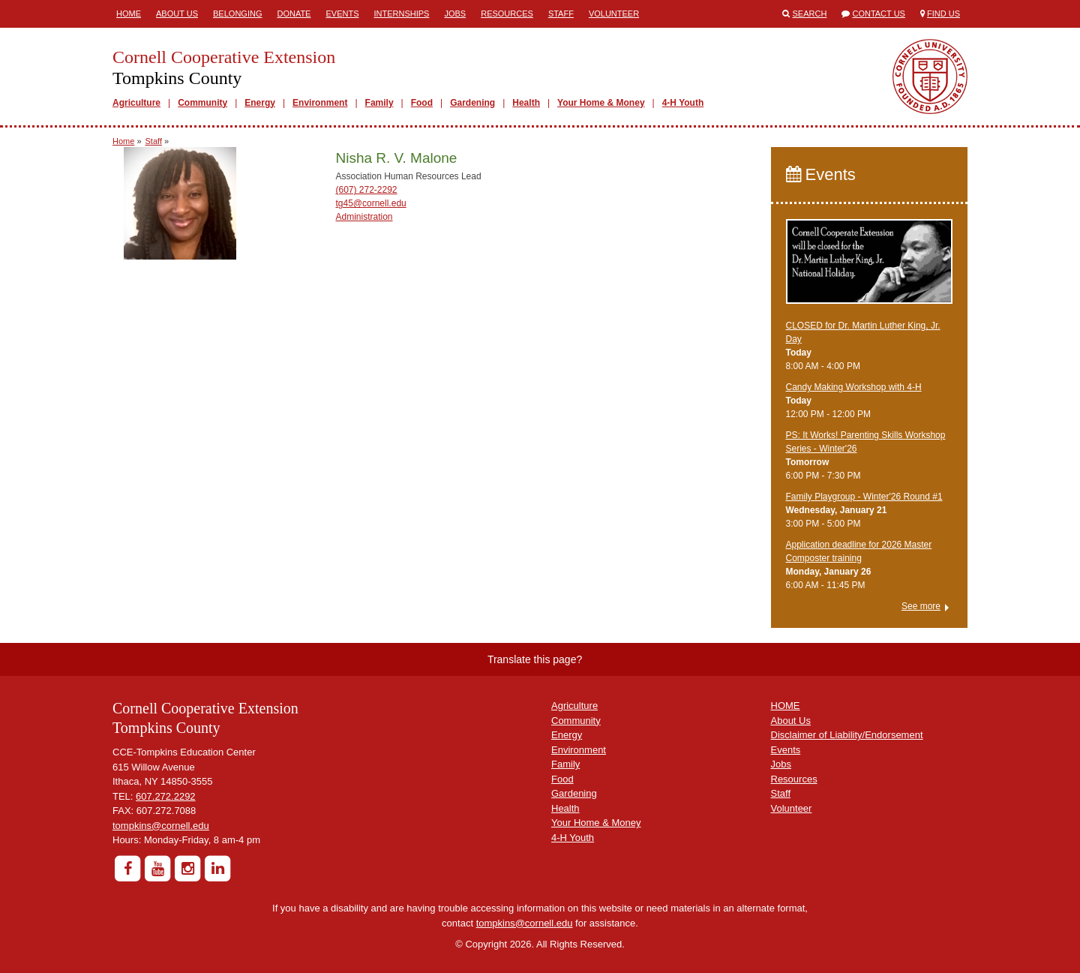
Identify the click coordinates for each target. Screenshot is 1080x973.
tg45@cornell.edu (370, 203)
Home (128, 13)
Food (422, 103)
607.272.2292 (166, 796)
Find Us (943, 13)
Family (379, 103)
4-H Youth (683, 103)
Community (202, 103)
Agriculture (136, 103)
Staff (561, 13)
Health (526, 103)
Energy (259, 103)
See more (921, 606)
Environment (319, 103)
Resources (507, 13)
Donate (293, 13)
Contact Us (878, 13)
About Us (177, 13)
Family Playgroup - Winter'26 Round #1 (864, 496)
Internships (401, 13)
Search (810, 13)
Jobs (455, 13)
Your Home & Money (600, 103)
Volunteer (614, 13)
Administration (363, 217)
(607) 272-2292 (366, 190)
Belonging (237, 13)
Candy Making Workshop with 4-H (854, 387)
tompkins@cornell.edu (160, 825)
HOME (785, 705)
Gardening (472, 103)
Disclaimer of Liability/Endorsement (847, 734)
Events (342, 13)
